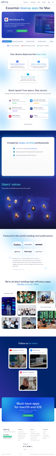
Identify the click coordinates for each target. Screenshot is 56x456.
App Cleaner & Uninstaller (22, 433)
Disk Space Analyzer (21, 436)
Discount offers (45, 435)
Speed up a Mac (33, 438)
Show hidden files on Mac (35, 440)
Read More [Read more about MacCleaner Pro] (10, 31)
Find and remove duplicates (35, 435)
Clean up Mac (33, 431)
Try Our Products (28, 415)
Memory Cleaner (21, 438)
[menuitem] (28, 449)
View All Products (28, 124)
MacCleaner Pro (21, 431)
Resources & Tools (46, 436)
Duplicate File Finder (21, 435)
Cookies (20, 454)
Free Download (22, 31)
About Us (44, 431)
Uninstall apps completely (35, 433)
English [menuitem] (25, 449)
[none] (28, 449)
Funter (19, 440)
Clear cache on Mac (34, 436)
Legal (44, 433)
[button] (53, 2)
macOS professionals (32, 148)
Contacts (44, 438)
